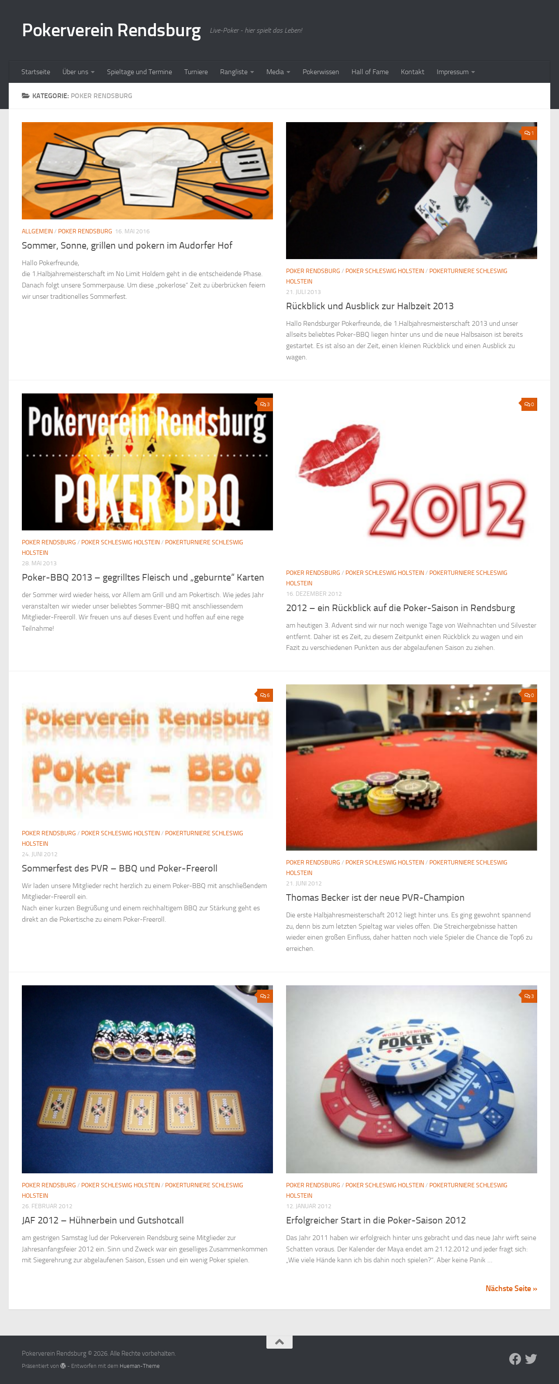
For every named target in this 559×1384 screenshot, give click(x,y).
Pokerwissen (321, 72)
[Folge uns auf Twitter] (531, 1359)
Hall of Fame (370, 72)
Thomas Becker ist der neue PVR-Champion (375, 897)
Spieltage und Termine (139, 72)
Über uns (75, 72)
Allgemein (37, 231)
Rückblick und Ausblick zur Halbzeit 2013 (370, 306)
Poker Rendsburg (85, 231)
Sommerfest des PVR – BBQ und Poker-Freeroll (119, 868)
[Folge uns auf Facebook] (515, 1359)
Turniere (196, 72)
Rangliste (234, 72)
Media (275, 72)
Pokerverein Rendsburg (111, 30)
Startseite (35, 72)
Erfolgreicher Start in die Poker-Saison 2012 (376, 1220)
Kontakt (412, 72)
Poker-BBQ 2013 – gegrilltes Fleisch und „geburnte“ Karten (143, 577)
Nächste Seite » (511, 1288)
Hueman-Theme (140, 1366)
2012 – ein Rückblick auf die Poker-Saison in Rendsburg (400, 608)
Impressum (453, 72)
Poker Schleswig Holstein (384, 271)
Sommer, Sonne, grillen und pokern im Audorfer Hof (127, 245)
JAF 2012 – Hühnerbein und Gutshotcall (103, 1220)
